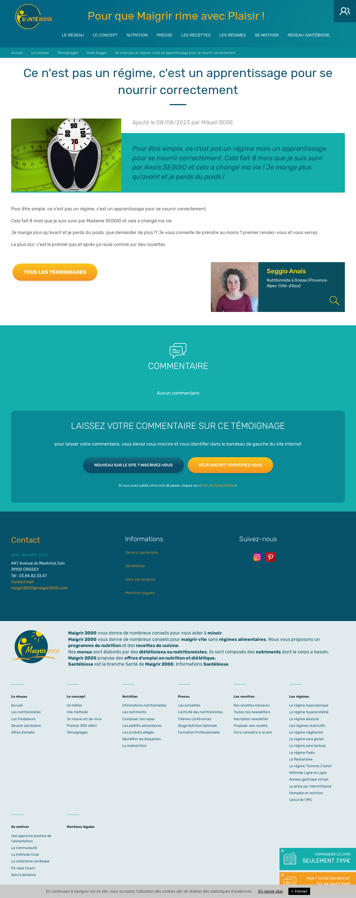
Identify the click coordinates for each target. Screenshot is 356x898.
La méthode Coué (25, 855)
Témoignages (77, 732)
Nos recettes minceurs (252, 705)
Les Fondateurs (23, 719)
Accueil (17, 705)
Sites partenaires (140, 579)
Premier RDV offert (82, 726)
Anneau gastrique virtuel (308, 779)
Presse (164, 34)
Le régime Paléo (302, 753)
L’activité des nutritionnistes (200, 712)
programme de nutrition (94, 645)
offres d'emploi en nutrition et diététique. (170, 658)
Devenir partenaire (141, 552)
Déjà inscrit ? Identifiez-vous (230, 465)
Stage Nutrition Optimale (197, 726)
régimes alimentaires (242, 639)
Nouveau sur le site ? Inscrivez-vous (133, 465)
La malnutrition (134, 746)
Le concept (105, 34)
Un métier (74, 705)
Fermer (299, 891)
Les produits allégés (138, 732)
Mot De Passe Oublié (218, 486)
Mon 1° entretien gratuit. (326, 883)
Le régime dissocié (304, 719)
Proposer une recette (251, 726)
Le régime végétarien (306, 732)
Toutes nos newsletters (252, 712)
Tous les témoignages (55, 272)
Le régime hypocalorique (308, 705)
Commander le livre (326, 858)
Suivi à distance (23, 875)
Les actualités (189, 705)
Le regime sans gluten (306, 739)
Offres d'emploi (23, 732)
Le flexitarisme (301, 759)
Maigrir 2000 (33, 16)
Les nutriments (134, 712)
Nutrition (137, 34)
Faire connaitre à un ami (253, 732)
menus (84, 652)
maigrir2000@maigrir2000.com (39, 588)
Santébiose (135, 566)
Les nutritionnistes (26, 712)
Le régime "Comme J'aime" (310, 766)
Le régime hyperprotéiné (308, 712)
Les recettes (196, 34)
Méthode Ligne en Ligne (308, 773)
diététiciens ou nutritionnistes (173, 652)
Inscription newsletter (251, 719)
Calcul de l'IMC (300, 800)
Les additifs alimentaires (141, 726)
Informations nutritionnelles (144, 705)
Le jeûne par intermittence (310, 786)
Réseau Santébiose (309, 34)
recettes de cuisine (157, 645)
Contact (25, 540)
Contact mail (22, 582)
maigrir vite (194, 639)
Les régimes (232, 34)
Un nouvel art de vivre (84, 719)
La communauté (24, 848)
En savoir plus (270, 891)
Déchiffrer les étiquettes (141, 739)
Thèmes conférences (194, 719)
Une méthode (77, 712)
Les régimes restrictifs (307, 726)
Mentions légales (140, 593)
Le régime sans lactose (307, 746)
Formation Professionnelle (199, 732)
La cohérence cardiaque (30, 861)
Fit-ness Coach (23, 868)
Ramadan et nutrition (306, 793)
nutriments (268, 652)
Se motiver (267, 34)
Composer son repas (138, 719)
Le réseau (73, 34)
